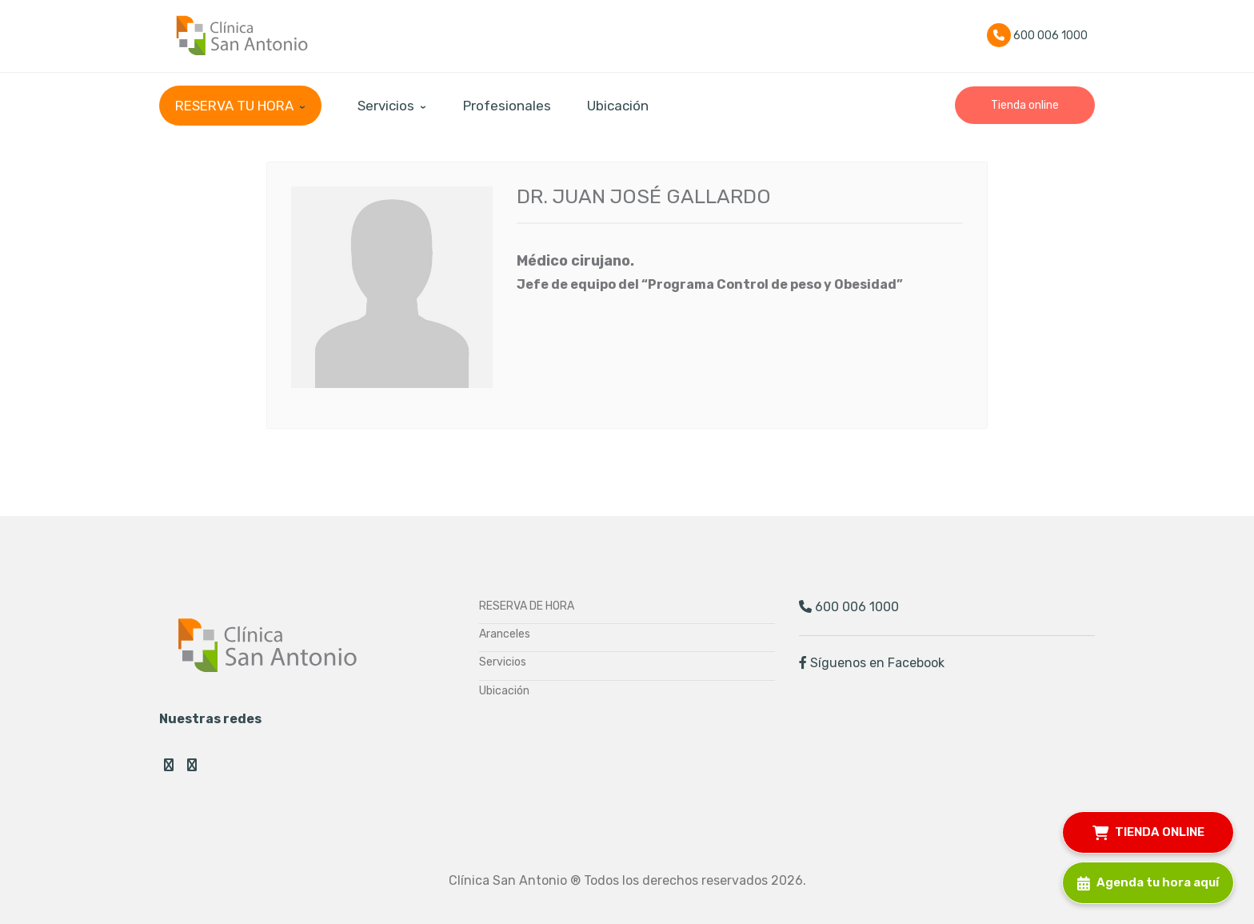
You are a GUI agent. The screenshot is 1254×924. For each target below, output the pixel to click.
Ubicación (504, 691)
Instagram (192, 764)
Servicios (502, 662)
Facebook (168, 764)
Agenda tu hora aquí (1148, 880)
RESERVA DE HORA (526, 606)
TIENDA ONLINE (1148, 830)
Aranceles (504, 634)
